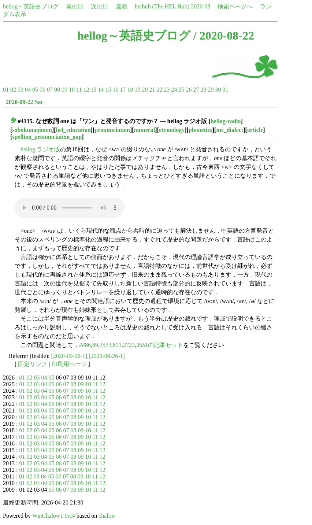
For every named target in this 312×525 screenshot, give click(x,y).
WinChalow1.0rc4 (53, 516)
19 (137, 89)
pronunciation (112, 130)
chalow (107, 516)
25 (181, 89)
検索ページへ (235, 6)
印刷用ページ (69, 364)
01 (6, 89)
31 (225, 89)
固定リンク (32, 364)
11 (79, 89)
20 (145, 89)
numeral (144, 130)
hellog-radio (226, 121)
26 (189, 89)
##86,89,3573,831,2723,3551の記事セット (131, 345)
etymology (172, 130)
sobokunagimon (32, 130)
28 (203, 89)
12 (86, 89)
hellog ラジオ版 (40, 149)
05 (35, 89)
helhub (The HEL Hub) (162, 6)
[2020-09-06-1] (69, 356)
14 (101, 89)
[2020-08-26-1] (107, 356)
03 (20, 89)
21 (152, 89)
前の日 (74, 6)
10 (72, 89)
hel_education (73, 130)
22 (159, 89)
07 (50, 89)
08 (57, 89)
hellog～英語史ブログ (31, 6)
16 (115, 89)
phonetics (200, 130)
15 (108, 89)
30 (218, 89)
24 (174, 89)
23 (167, 89)
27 (196, 89)
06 (42, 89)
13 (93, 89)
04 (28, 89)
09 (64, 89)
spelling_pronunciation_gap (47, 137)
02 (13, 89)
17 (123, 89)
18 (130, 89)
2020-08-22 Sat (24, 102)
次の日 (99, 6)
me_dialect (229, 130)
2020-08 (200, 6)
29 (210, 89)
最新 (121, 6)
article (255, 130)
